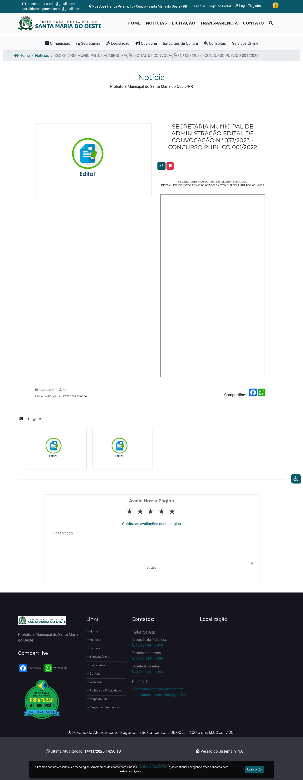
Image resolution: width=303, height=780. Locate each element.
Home (134, 25)
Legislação (117, 43)
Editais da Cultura (180, 43)
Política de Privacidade (103, 690)
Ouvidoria (146, 43)
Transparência (219, 25)
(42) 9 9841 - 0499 (147, 645)
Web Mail (94, 682)
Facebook (30, 668)
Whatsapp (55, 668)
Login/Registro (248, 6)
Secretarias (88, 43)
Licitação (183, 25)
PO (64, 389)
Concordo (254, 769)
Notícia (151, 77)
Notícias (156, 25)
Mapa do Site (97, 699)
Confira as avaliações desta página (151, 524)
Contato (253, 25)
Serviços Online (245, 43)
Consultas (215, 43)
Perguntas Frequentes (103, 707)
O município (57, 43)
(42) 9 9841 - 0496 (147, 672)
